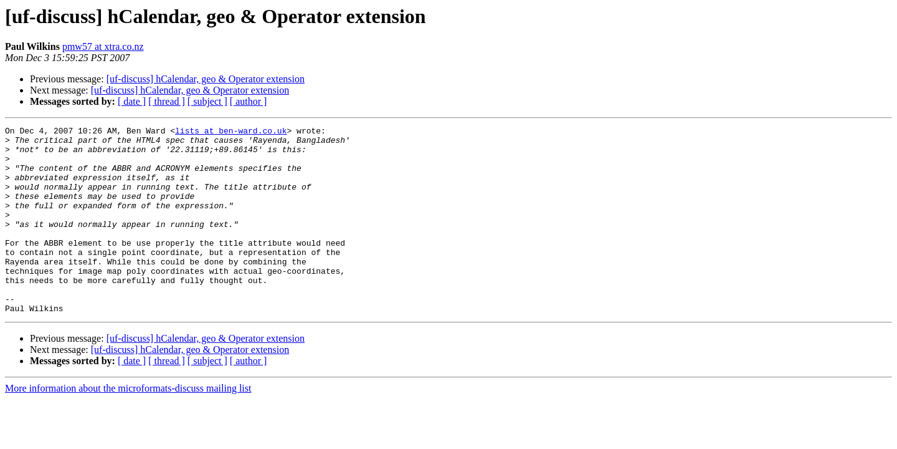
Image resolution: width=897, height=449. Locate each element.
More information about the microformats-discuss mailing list (128, 425)
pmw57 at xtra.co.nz (103, 46)
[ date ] (132, 101)
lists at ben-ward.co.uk (231, 132)
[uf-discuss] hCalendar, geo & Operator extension (206, 79)
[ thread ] (166, 101)
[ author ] (248, 101)
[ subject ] (207, 101)
